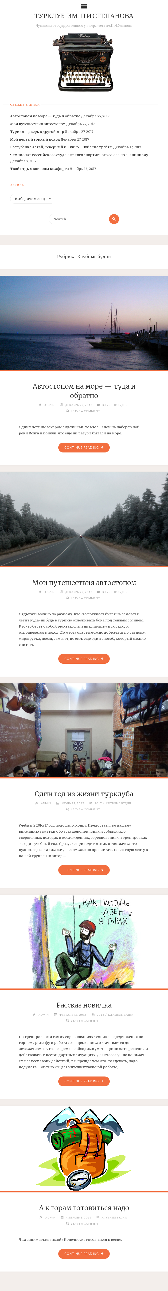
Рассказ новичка (84, 1005)
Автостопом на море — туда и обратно (45, 116)
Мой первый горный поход (35, 139)
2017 (98, 803)
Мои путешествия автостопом (38, 124)
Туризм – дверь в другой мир (37, 132)
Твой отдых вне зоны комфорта (39, 169)
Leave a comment (85, 411)
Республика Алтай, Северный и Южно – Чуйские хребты (61, 147)
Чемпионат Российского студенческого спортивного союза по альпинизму (79, 155)
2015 (100, 1015)
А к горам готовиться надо (84, 1208)
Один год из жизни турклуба (84, 794)
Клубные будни (115, 405)
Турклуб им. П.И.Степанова (84, 16)
